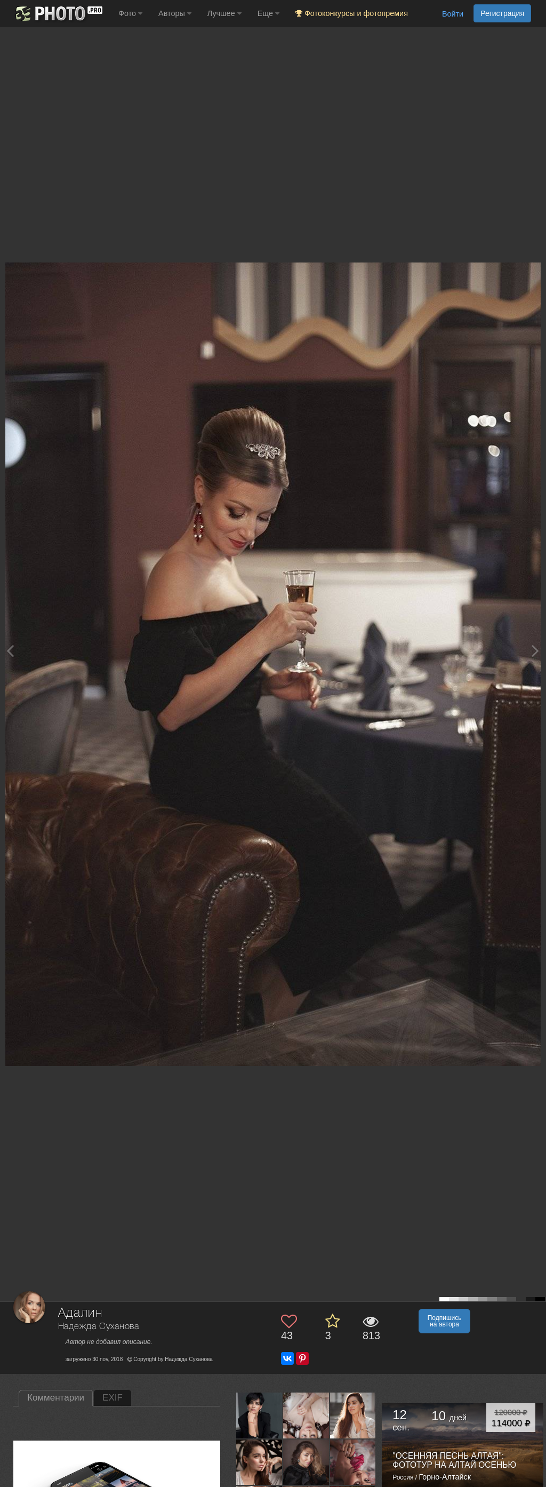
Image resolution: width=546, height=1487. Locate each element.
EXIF (112, 1398)
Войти (452, 14)
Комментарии (55, 1398)
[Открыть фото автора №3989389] (353, 1415)
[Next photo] (535, 651)
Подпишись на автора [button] (445, 1321)
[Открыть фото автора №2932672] (353, 1462)
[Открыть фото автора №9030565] (259, 1415)
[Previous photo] (10, 651)
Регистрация (502, 13)
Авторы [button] (174, 13)
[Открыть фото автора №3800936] (259, 1462)
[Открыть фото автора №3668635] (306, 1462)
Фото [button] (130, 13)
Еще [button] (268, 13)
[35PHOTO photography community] (57, 13)
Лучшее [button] (224, 13)
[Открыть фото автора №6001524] (306, 1415)
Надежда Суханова (98, 1327)
